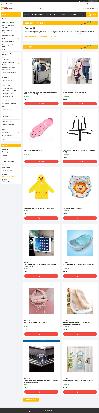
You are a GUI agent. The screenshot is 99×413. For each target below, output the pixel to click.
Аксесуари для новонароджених (6, 117)
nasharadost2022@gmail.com (9, 176)
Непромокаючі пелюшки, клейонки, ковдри (8, 68)
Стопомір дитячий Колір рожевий (33, 150)
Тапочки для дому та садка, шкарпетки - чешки (9, 89)
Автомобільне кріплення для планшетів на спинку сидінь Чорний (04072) (40, 265)
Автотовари (5, 38)
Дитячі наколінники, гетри (9, 19)
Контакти (62, 14)
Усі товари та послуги (31, 399)
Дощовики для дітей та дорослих (8, 45)
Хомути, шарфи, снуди (8, 35)
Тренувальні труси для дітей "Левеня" (73, 208)
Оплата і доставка (52, 14)
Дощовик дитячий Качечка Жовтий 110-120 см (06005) (39, 208)
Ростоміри (4, 106)
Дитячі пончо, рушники (8, 93)
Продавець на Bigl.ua (49, 410)
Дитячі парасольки (7, 109)
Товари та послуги (37, 14)
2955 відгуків (84, 1)
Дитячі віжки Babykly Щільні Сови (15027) (74, 92)
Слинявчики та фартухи (8, 22)
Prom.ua (57, 409)
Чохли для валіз (6, 85)
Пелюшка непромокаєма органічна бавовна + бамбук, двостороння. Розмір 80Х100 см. (78, 323)
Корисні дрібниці (6, 121)
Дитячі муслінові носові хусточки (8, 125)
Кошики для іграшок (7, 96)
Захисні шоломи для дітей (9, 103)
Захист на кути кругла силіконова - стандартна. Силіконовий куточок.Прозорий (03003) (41, 381)
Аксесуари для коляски (8, 41)
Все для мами (5, 113)
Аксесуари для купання (8, 100)
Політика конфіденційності (63, 412)
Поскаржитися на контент (51, 412)
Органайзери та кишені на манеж (9, 73)
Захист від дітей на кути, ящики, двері (8, 26)
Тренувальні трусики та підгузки (8, 63)
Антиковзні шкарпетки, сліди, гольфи (8, 58)
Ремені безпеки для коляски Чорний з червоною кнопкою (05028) (79, 151)
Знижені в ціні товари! (8, 135)
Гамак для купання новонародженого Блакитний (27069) (78, 264)
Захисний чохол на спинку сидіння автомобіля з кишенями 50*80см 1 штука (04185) (40, 93)
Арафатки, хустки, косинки (9, 49)
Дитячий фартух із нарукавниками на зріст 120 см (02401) (78, 380)
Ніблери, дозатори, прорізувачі (7, 53)
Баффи (4, 129)
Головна (26, 14)
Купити (43, 103)
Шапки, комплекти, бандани (7, 31)
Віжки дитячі (5, 77)
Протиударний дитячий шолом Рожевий (35, 322)
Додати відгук (93, 3)
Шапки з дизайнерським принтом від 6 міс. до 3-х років (41, 36)
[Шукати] (35, 8)
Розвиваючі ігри (6, 132)
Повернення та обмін (73, 14)
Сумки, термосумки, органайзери (7, 81)
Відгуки (4, 139)
